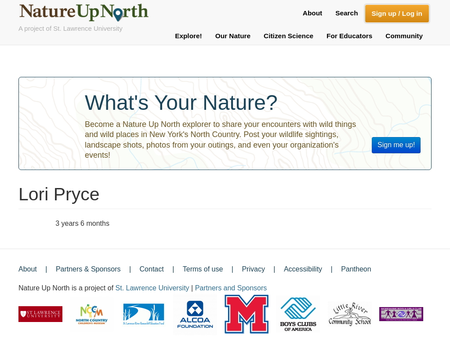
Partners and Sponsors (231, 288)
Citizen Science (288, 36)
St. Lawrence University (152, 288)
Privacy (253, 269)
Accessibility (303, 269)
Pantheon (356, 269)
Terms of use (203, 269)
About (312, 13)
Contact (152, 269)
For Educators (349, 36)
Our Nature (232, 36)
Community (404, 36)
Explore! (188, 36)
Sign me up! (396, 144)
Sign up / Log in (397, 13)
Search (346, 13)
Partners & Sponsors (88, 269)
